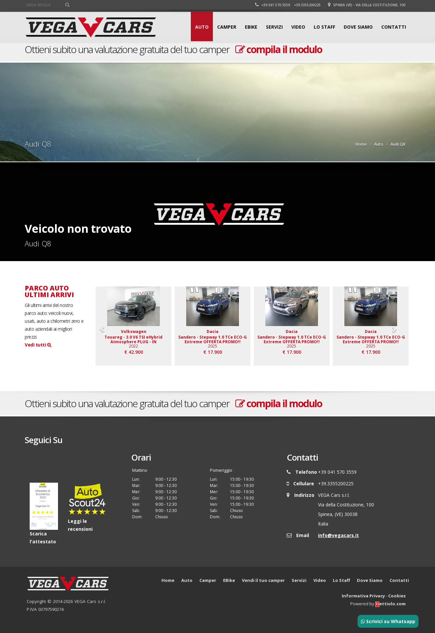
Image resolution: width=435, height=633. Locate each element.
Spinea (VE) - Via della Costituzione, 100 (366, 5)
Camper (226, 27)
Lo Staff (324, 27)
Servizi (274, 27)
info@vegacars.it (338, 535)
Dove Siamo (358, 27)
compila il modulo (278, 49)
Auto (202, 27)
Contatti (393, 27)
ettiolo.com (390, 604)
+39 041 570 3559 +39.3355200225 (288, 5)
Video (298, 27)
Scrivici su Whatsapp (388, 621)
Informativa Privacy (363, 596)
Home (361, 144)
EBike (251, 27)
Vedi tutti (38, 345)
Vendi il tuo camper (263, 581)
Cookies (397, 596)
